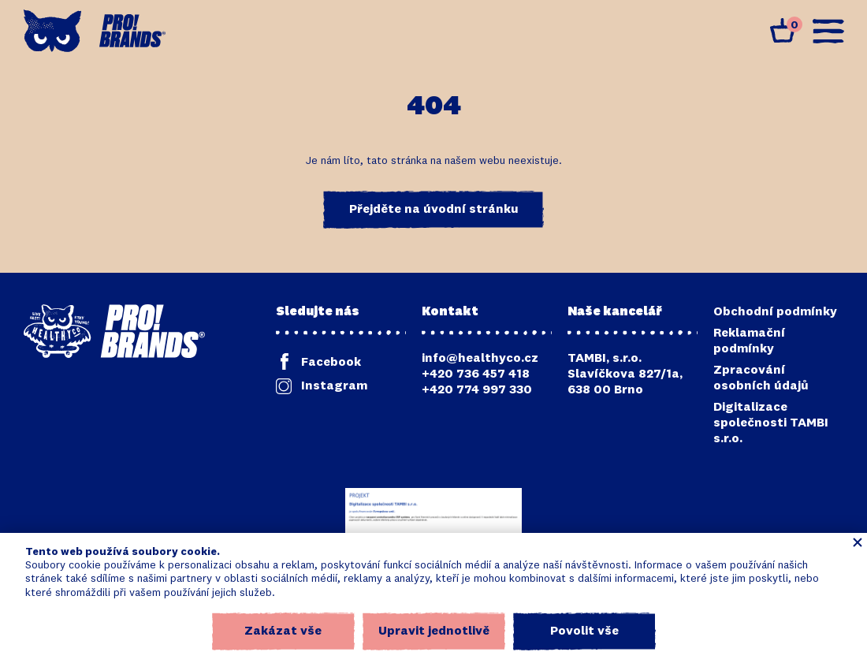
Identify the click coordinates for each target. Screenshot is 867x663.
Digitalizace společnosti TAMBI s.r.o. (770, 423)
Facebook (331, 362)
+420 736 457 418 (476, 374)
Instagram (334, 386)
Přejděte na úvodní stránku (434, 209)
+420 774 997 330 (477, 390)
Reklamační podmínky (749, 341)
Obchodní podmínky (775, 312)
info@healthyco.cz (480, 358)
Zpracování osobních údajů (761, 378)
